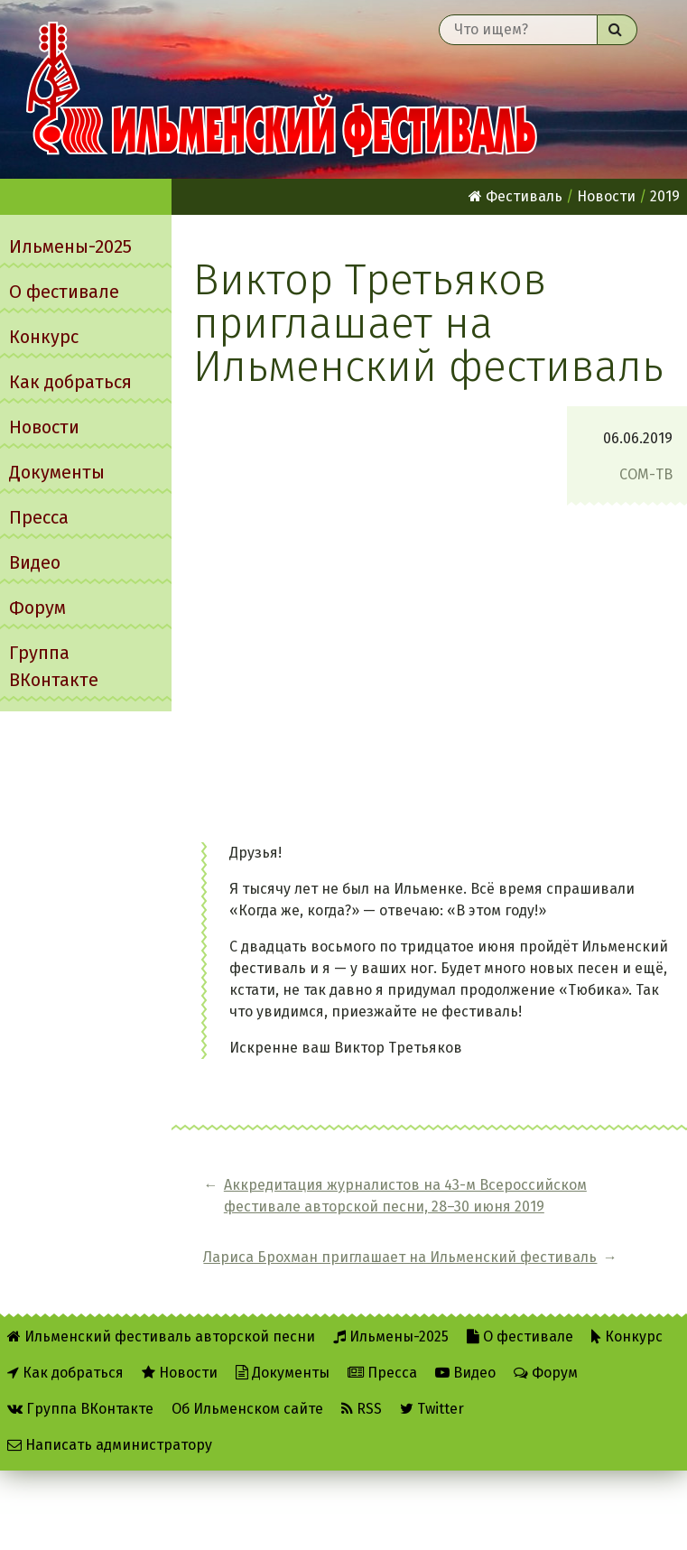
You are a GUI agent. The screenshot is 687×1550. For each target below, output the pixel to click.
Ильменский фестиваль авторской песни (282, 89)
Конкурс (44, 337)
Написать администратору (109, 1437)
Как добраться (70, 382)
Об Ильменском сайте (247, 1401)
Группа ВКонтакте (53, 666)
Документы (57, 472)
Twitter (432, 1401)
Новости (44, 427)
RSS (361, 1401)
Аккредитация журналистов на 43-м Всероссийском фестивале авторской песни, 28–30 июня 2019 (335, 1217)
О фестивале (64, 291)
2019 (665, 196)
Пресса (39, 517)
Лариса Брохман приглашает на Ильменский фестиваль (606, 1217)
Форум (37, 607)
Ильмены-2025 (70, 246)
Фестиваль (515, 196)
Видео (34, 562)
